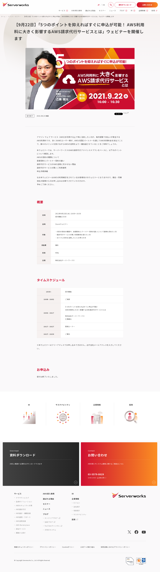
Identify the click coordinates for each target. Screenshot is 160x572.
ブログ (123, 11)
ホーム (3, 16)
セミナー (102, 11)
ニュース (112, 11)
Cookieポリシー (68, 547)
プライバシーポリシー (48, 547)
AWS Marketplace (23, 525)
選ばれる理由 (90, 11)
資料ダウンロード (125, 5)
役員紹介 (77, 511)
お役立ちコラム (50, 530)
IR (133, 11)
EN (104, 5)
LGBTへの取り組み (87, 547)
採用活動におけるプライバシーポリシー (115, 547)
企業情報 (143, 11)
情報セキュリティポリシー (24, 547)
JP (99, 5)
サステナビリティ (80, 515)
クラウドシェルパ (22, 498)
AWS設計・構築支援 (23, 513)
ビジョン (77, 503)
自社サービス (21, 529)
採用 (154, 11)
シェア (126, 113)
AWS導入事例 (76, 11)
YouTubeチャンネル (53, 526)
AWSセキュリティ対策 (24, 506)
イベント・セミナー (14, 16)
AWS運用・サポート (23, 517)
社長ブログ (50, 522)
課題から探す (21, 533)
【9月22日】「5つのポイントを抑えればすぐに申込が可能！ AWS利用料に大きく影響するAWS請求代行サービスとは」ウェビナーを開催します (68, 16)
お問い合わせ (147, 5)
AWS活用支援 (21, 521)
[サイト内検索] (110, 4)
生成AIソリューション (24, 502)
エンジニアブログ (52, 518)
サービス (63, 11)
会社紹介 (77, 507)
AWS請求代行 (21, 509)
